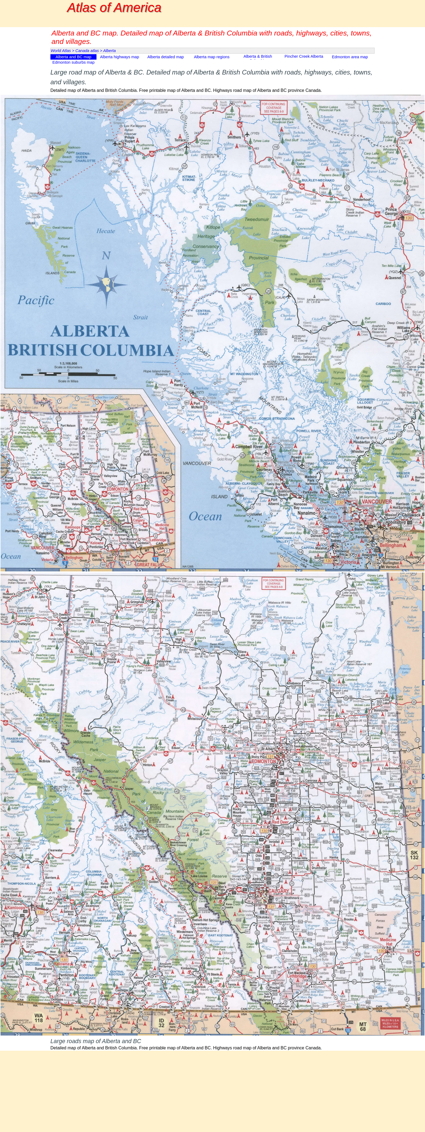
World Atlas (61, 50)
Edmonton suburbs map (73, 62)
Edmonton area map (350, 57)
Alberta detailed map (165, 57)
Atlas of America (114, 7)
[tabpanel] (212, 80)
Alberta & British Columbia (257, 58)
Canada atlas (87, 50)
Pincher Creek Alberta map (304, 58)
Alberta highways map (119, 57)
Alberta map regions (211, 57)
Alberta (109, 50)
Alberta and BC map (73, 57)
